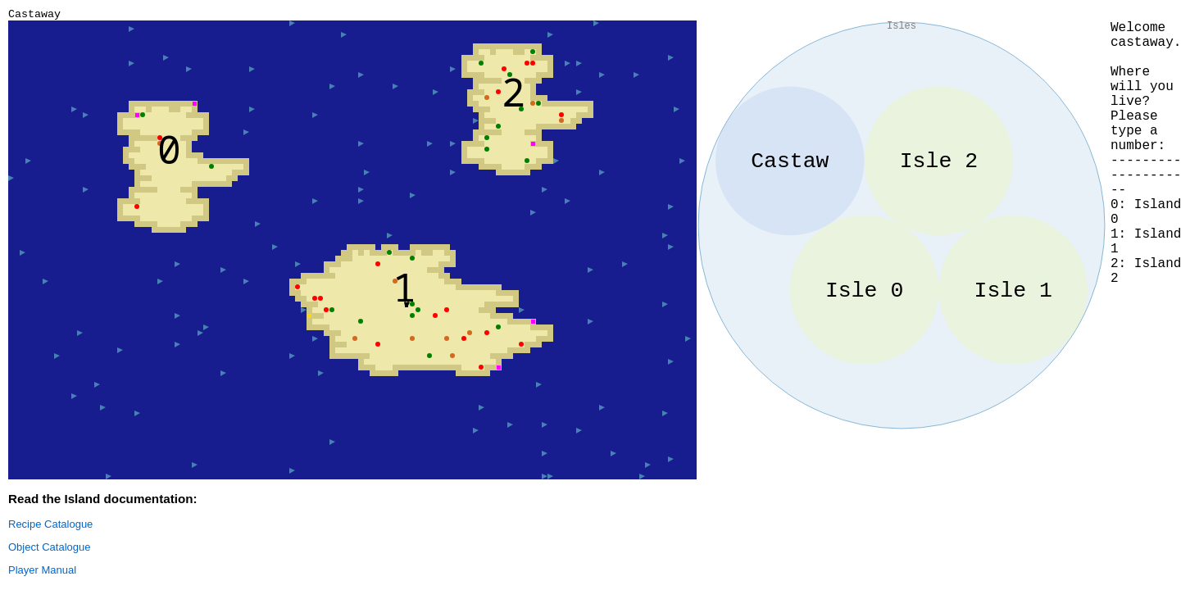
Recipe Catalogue (50, 526)
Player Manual (42, 572)
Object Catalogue (49, 549)
